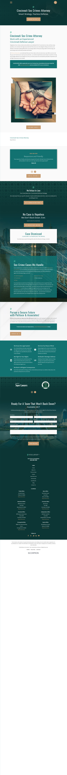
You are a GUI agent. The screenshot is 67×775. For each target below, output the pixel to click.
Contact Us (33, 485)
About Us (33, 470)
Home (33, 467)
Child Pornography (19, 275)
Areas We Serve (33, 476)
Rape (16, 280)
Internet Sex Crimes (39, 275)
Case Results (33, 480)
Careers (33, 474)
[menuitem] (33, 140)
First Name (12, 415)
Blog (33, 482)
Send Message (33, 443)
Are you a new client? (14, 424)
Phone (11, 419)
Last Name (36, 415)
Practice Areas (33, 472)
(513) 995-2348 (33, 460)
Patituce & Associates (15, 53)
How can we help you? (14, 428)
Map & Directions (21, 496)
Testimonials (33, 478)
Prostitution (17, 278)
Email (35, 419)
